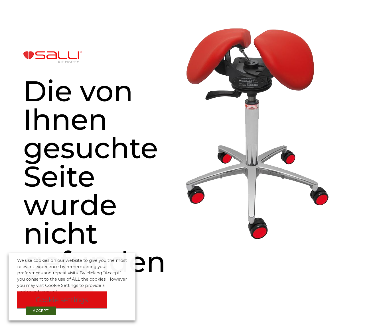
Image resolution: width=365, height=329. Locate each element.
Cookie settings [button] (62, 300)
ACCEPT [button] (41, 310)
